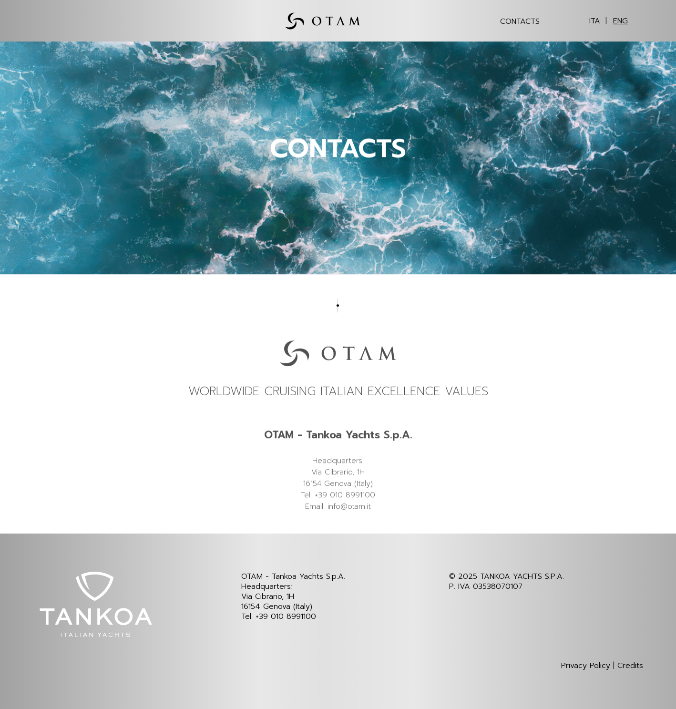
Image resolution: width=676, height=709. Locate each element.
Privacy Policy (585, 666)
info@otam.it (349, 523)
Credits (630, 666)
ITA (594, 21)
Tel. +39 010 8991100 (278, 617)
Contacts (520, 21)
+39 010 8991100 (345, 512)
